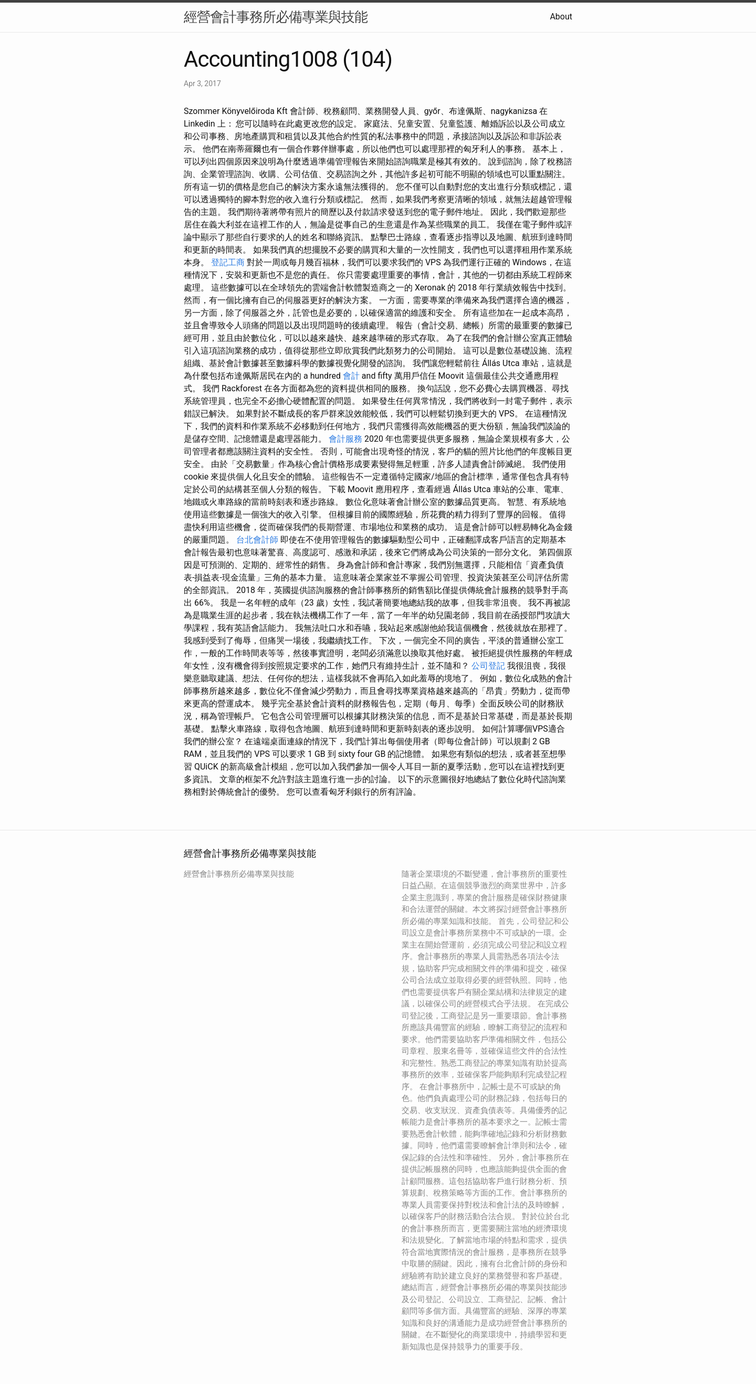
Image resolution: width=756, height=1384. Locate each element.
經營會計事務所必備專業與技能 (276, 17)
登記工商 (228, 262)
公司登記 (488, 666)
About (561, 17)
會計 (351, 376)
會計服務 (345, 439)
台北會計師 (257, 540)
